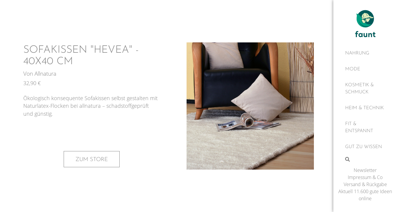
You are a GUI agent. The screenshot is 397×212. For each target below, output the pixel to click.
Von (28, 73)
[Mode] (365, 69)
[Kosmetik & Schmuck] (365, 88)
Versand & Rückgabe (365, 184)
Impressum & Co (365, 177)
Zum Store (91, 160)
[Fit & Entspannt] (365, 127)
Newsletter (365, 170)
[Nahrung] (365, 53)
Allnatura (45, 73)
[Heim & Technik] (365, 108)
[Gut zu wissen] (365, 147)
